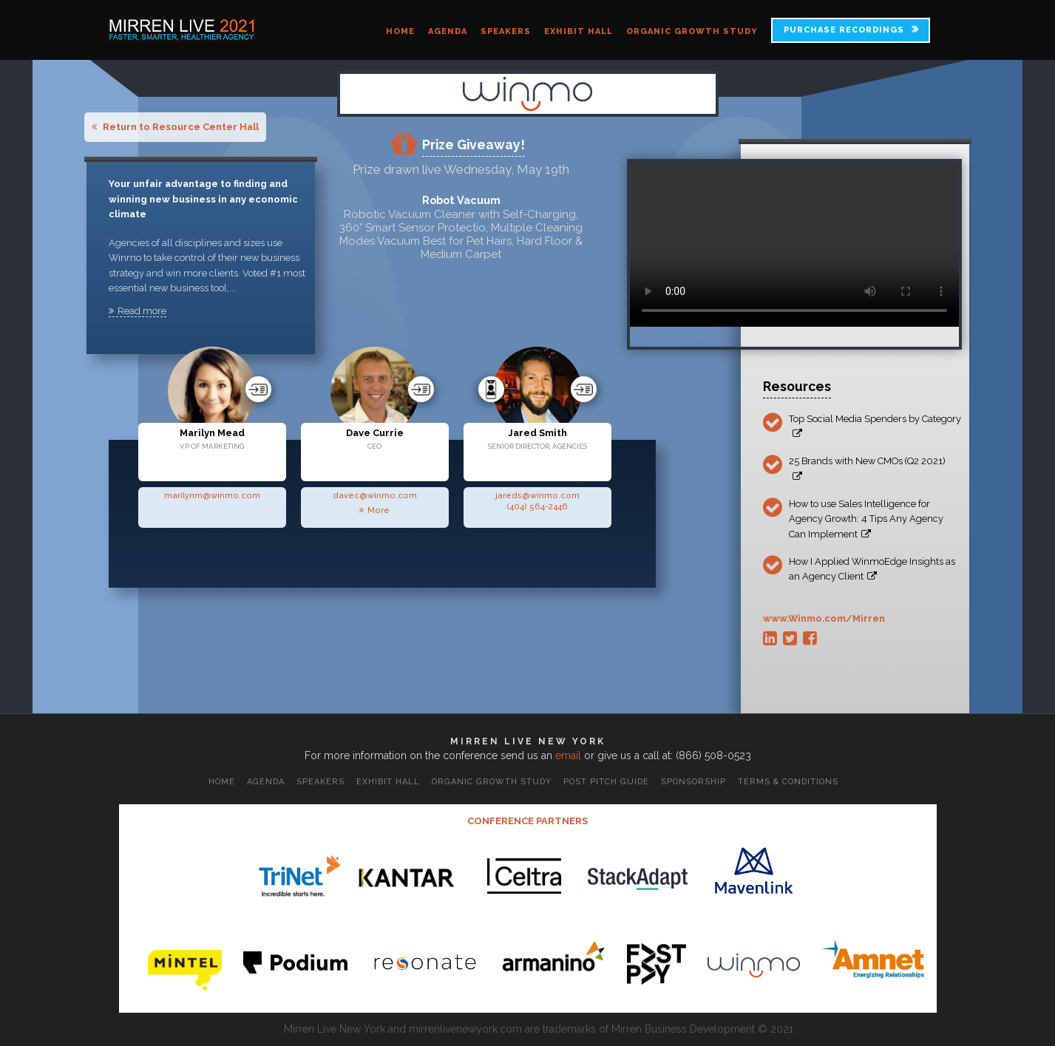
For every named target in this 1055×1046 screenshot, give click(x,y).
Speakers (506, 31)
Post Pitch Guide (606, 782)
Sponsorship (693, 782)
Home (400, 31)
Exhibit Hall (578, 31)
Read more (137, 310)
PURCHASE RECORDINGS (844, 30)
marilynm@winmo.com (212, 495)
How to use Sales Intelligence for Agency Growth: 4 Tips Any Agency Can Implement (866, 519)
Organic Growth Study (692, 31)
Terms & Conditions (788, 782)
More (374, 510)
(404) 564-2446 (537, 506)
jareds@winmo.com (537, 495)
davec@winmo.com (375, 495)
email (568, 755)
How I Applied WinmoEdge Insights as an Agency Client (872, 569)
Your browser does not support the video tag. (794, 244)
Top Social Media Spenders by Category (875, 426)
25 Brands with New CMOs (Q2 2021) (867, 468)
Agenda (447, 31)
